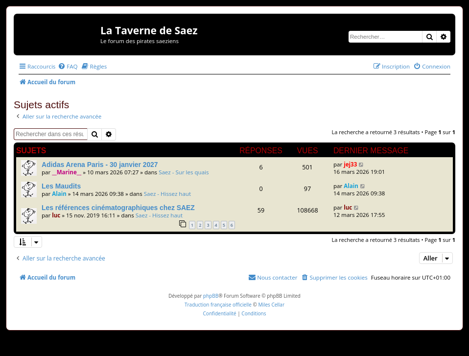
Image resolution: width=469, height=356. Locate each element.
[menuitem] (67, 66)
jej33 (350, 164)
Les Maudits (61, 186)
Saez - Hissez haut (167, 193)
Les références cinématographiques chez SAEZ (118, 208)
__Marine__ (66, 172)
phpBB (210, 295)
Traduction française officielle (218, 304)
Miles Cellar (271, 304)
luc (56, 215)
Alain (59, 193)
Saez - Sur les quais (184, 172)
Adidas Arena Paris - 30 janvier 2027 (100, 164)
